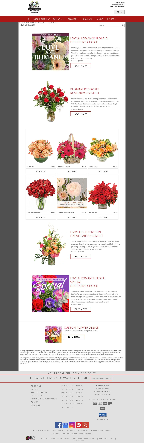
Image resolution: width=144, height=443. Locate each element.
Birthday (45, 19)
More (112, 19)
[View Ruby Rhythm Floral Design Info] (103, 193)
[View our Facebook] (58, 428)
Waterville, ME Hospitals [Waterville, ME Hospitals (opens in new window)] (68, 430)
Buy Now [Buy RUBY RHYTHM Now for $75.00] (103, 217)
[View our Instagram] (72, 428)
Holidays (88, 19)
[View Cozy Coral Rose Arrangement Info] (41, 147)
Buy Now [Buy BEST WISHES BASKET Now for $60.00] (72, 171)
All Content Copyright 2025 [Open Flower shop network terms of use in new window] (52, 439)
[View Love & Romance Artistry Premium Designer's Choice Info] (72, 193)
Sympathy (58, 19)
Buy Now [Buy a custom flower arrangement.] (74, 337)
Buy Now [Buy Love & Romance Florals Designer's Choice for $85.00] (81, 65)
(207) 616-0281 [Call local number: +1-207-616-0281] (119, 6)
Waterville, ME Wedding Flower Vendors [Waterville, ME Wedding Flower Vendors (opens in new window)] (95, 430)
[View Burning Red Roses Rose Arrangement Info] (50, 101)
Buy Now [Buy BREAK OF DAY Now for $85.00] (103, 171)
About (101, 19)
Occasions (74, 19)
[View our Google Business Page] (65, 428)
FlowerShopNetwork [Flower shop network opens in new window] (73, 439)
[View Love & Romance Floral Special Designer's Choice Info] (50, 294)
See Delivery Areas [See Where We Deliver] (101, 378)
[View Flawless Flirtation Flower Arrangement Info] (50, 244)
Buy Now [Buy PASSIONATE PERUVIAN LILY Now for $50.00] (40, 217)
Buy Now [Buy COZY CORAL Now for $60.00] (40, 171)
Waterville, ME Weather (61, 434)
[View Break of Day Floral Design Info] (103, 147)
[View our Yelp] (85, 428)
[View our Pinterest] (79, 428)
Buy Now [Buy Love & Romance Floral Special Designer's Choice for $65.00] (81, 309)
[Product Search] (110, 25)
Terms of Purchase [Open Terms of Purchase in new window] (106, 439)
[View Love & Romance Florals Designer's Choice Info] (50, 52)
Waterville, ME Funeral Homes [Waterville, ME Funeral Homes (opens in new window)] (44, 430)
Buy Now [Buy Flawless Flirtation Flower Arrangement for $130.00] (81, 256)
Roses (35, 19)
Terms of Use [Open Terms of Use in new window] (78, 440)
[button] (119, 12)
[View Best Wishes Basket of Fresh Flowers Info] (72, 147)
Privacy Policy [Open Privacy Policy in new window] (90, 439)
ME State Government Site (82, 434)
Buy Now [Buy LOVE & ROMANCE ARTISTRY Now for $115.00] (72, 217)
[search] (122, 25)
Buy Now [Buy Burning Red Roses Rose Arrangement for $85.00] (81, 113)
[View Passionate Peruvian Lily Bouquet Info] (41, 193)
